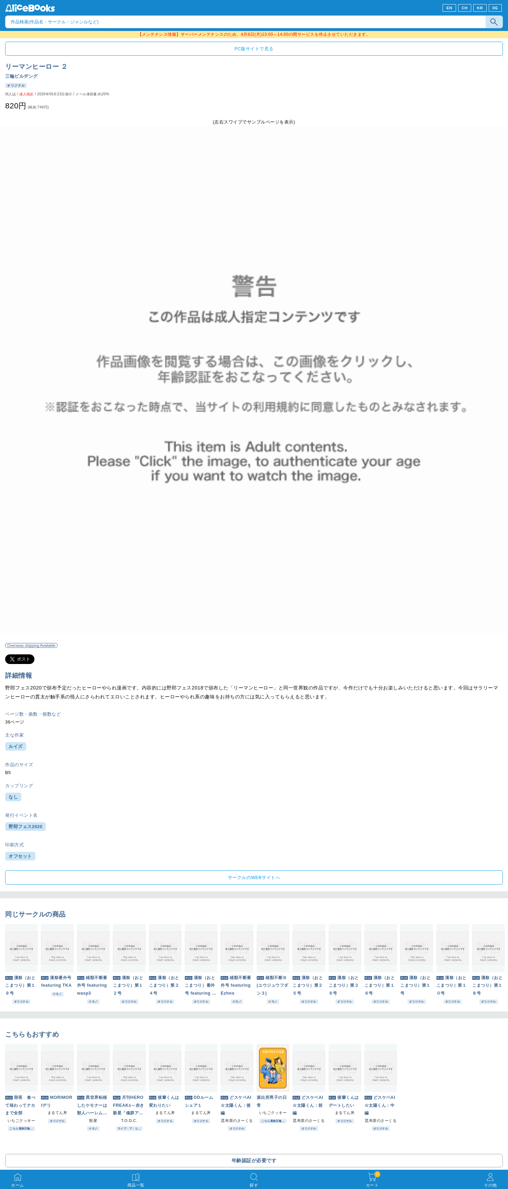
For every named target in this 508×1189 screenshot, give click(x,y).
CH (464, 8)
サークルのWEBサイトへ (254, 877)
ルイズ (16, 746)
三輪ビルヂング (21, 76)
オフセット (20, 856)
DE (495, 8)
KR (480, 8)
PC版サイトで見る (253, 48)
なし (13, 797)
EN (449, 8)
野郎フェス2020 (25, 826)
